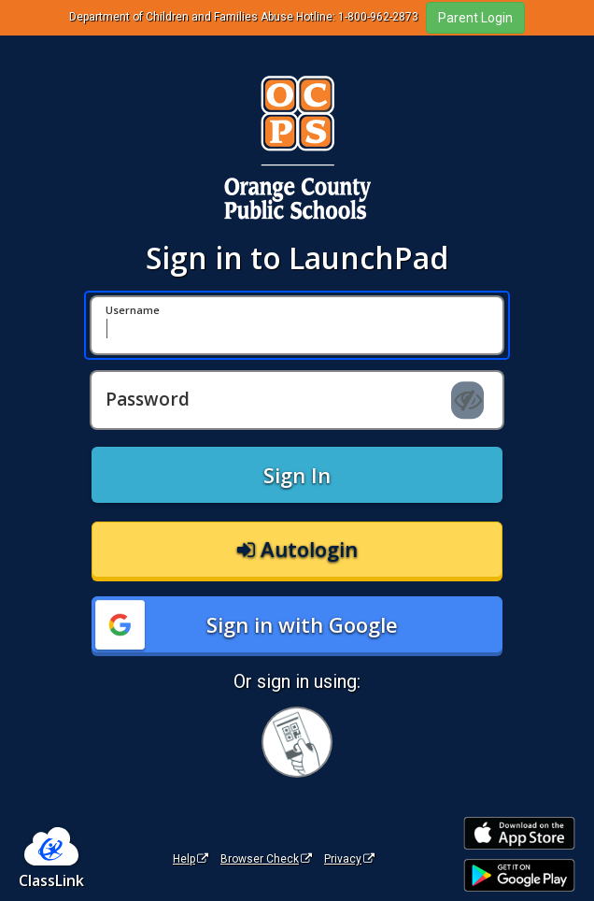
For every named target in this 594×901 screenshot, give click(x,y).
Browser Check (266, 858)
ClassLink (51, 880)
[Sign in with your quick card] (297, 742)
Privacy (349, 858)
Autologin (297, 549)
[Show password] (467, 400)
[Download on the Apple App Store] (519, 833)
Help (190, 858)
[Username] (297, 325)
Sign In (297, 475)
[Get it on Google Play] (519, 875)
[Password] (297, 400)
